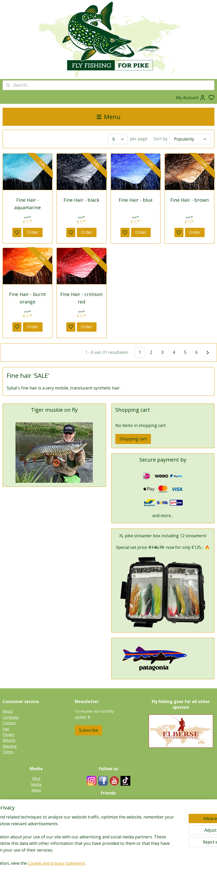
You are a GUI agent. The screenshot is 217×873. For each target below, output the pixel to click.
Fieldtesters (108, 802)
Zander (36, 823)
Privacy (8, 734)
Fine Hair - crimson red (81, 298)
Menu (108, 116)
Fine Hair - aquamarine (27, 204)
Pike (36, 811)
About (8, 711)
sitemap (124, 864)
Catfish (36, 834)
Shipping (10, 746)
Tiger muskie (36, 817)
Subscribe (88, 730)
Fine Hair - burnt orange (27, 298)
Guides (108, 808)
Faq (6, 728)
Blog (36, 778)
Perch (36, 828)
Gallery (36, 840)
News (36, 790)
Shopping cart (133, 439)
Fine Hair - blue (135, 200)
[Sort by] (190, 139)
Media (36, 784)
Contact (9, 722)
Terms (8, 751)
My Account (191, 98)
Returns (9, 740)
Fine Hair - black (81, 200)
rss (136, 864)
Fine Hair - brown (189, 200)
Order (32, 232)
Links (111, 814)
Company (11, 717)
